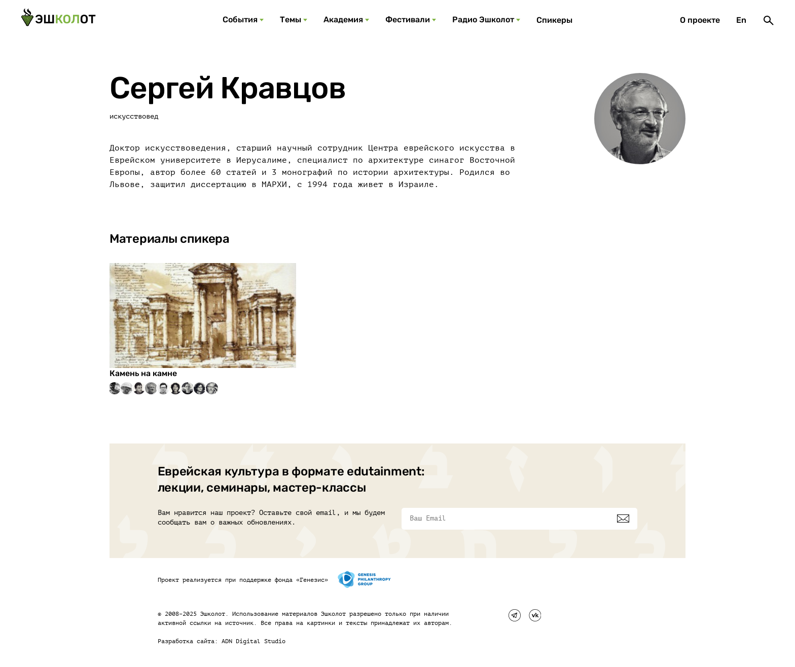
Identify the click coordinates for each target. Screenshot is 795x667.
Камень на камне (143, 373)
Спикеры (554, 20)
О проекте (700, 20)
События (240, 19)
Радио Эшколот (483, 19)
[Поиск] (769, 20)
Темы (290, 19)
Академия (343, 19)
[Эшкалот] (58, 20)
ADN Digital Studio (253, 641)
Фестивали (407, 19)
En (741, 20)
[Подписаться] (623, 518)
